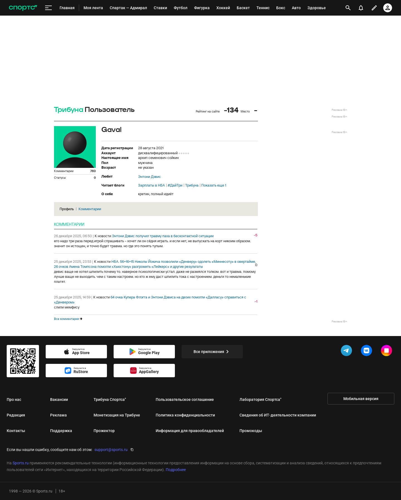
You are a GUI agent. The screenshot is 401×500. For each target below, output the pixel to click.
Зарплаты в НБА (151, 185)
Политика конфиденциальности (185, 415)
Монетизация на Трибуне (117, 415)
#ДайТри (175, 185)
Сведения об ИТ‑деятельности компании (277, 415)
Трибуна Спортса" (110, 399)
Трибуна (68, 110)
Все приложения (212, 351)
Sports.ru (21, 463)
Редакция (16, 415)
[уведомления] (361, 7)
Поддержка (61, 430)
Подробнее (176, 469)
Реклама (58, 415)
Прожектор (104, 430)
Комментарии (90, 208)
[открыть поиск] (348, 7)
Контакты (16, 430)
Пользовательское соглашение (185, 399)
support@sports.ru (111, 449)
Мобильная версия (360, 398)
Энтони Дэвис (149, 176)
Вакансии (59, 399)
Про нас (14, 399)
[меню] (48, 8)
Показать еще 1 (213, 185)
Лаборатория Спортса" (260, 399)
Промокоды (250, 430)
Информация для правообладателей (190, 430)
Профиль (67, 208)
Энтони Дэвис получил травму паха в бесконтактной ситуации (163, 236)
